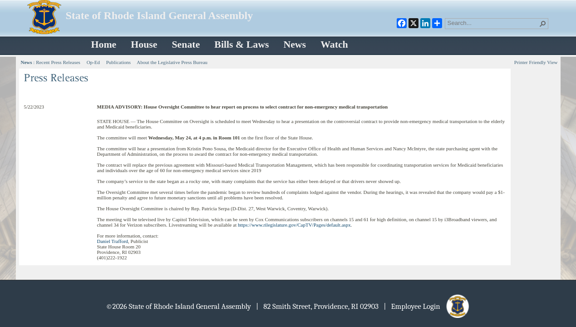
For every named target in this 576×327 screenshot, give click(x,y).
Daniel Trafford (112, 241)
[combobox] (493, 23)
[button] (543, 24)
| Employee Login (427, 306)
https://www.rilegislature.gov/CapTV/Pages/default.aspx (294, 225)
